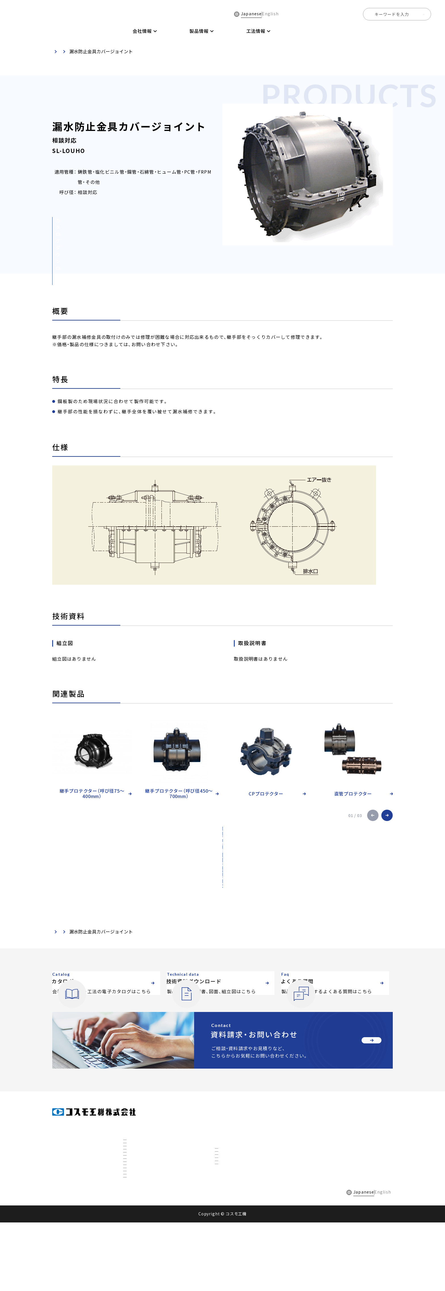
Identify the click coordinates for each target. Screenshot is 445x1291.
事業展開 (136, 1181)
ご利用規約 (132, 1260)
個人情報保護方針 (171, 1260)
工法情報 (224, 1127)
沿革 (132, 1143)
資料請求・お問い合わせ (331, 1159)
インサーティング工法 (239, 1150)
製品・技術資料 (89, 51)
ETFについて (140, 1239)
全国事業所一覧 (385, 30)
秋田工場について (144, 1210)
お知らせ (316, 1143)
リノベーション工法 (237, 1169)
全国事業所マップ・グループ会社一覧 (160, 1153)
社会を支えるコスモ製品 (150, 1191)
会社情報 (132, 1112)
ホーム (107, 30)
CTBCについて (141, 1229)
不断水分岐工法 (233, 1140)
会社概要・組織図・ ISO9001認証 (156, 1124)
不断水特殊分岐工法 (237, 1159)
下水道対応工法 (233, 1188)
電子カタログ (245, 30)
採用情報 (421, 30)
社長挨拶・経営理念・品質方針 (154, 1134)
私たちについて (142, 1162)
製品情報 (224, 1112)
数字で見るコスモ (144, 1172)
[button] (373, 815)
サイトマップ (211, 1260)
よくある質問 (343, 30)
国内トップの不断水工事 (150, 1201)
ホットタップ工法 (235, 1178)
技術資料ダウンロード (294, 30)
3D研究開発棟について (148, 1220)
